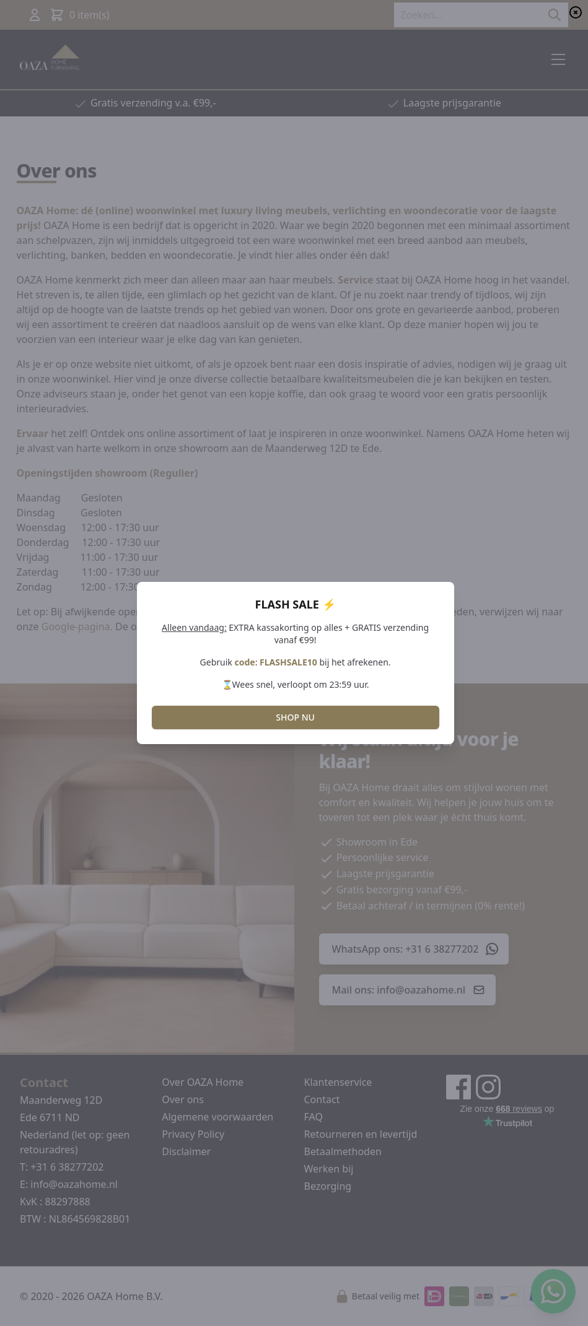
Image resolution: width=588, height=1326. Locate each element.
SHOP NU (295, 717)
